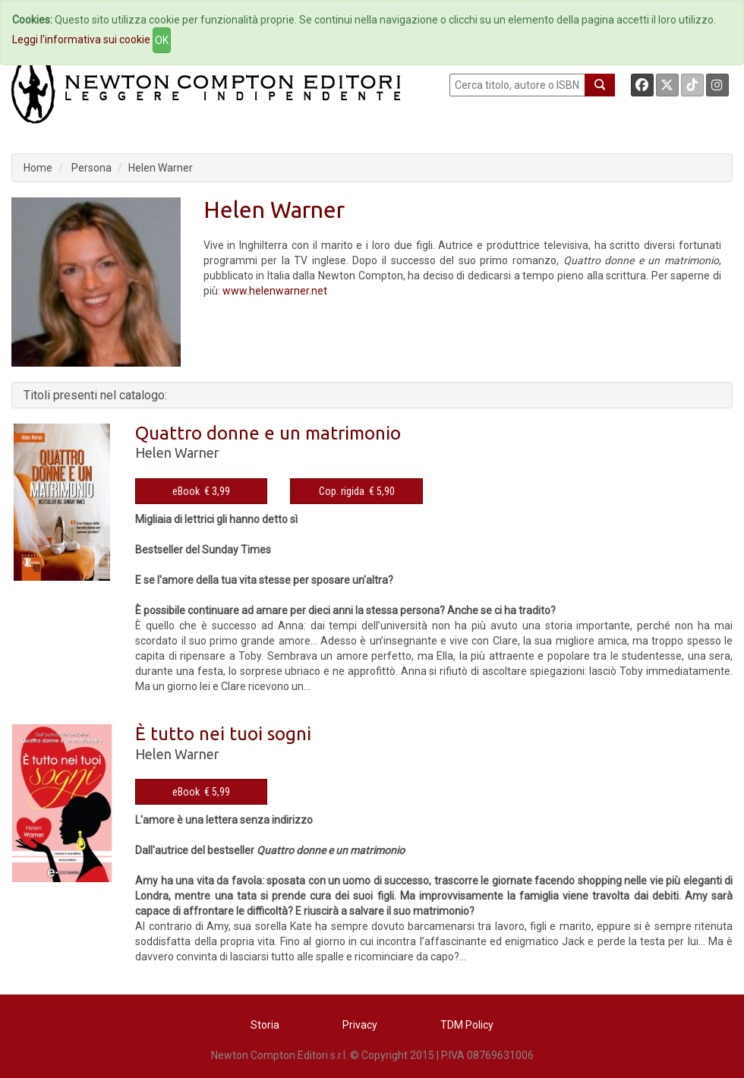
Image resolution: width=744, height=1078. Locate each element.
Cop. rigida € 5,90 (357, 491)
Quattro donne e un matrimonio (268, 433)
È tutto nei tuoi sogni (223, 733)
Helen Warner (160, 168)
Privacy (359, 1025)
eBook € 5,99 (201, 792)
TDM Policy (466, 1025)
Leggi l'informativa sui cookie (81, 39)
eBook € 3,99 (201, 491)
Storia (265, 1025)
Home (38, 168)
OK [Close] (162, 40)
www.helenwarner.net (274, 291)
